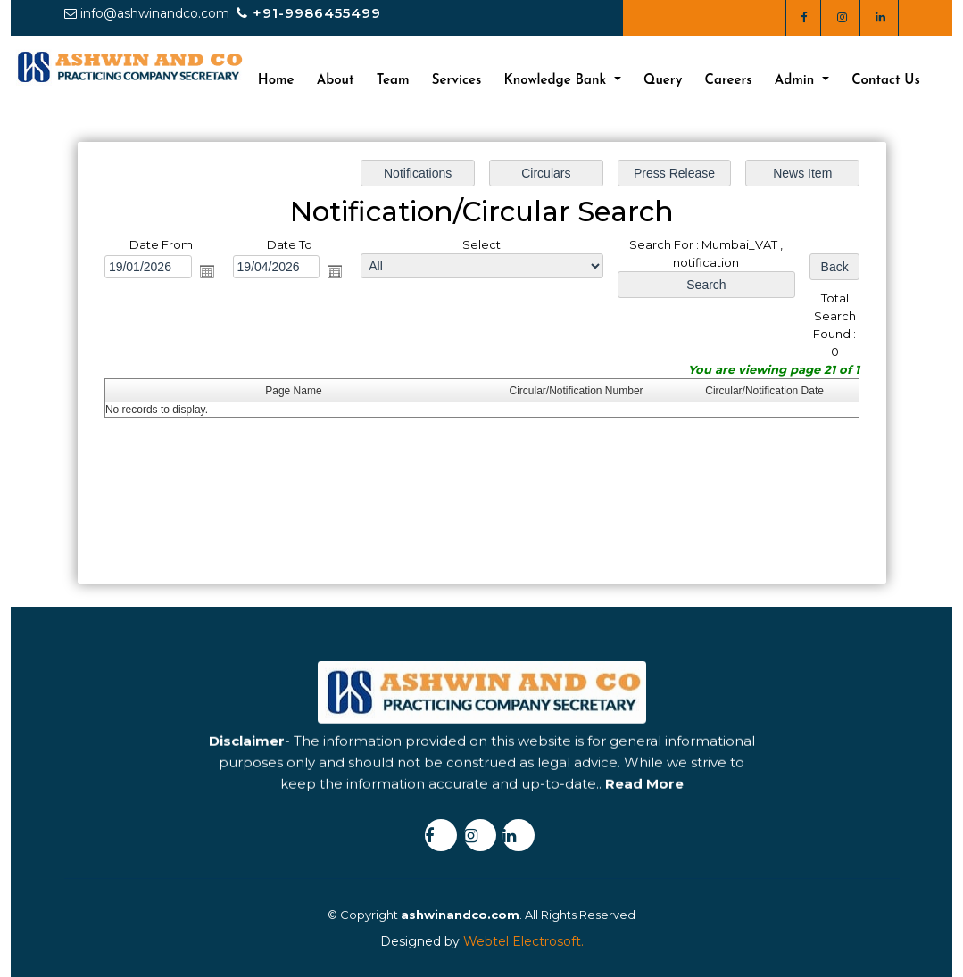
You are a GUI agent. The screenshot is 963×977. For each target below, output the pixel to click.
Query (662, 80)
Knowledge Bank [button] (556, 80)
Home (276, 80)
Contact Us (885, 80)
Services (457, 80)
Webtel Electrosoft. (523, 941)
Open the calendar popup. (207, 271)
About (335, 80)
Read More (644, 820)
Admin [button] (796, 80)
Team (393, 80)
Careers (728, 80)
